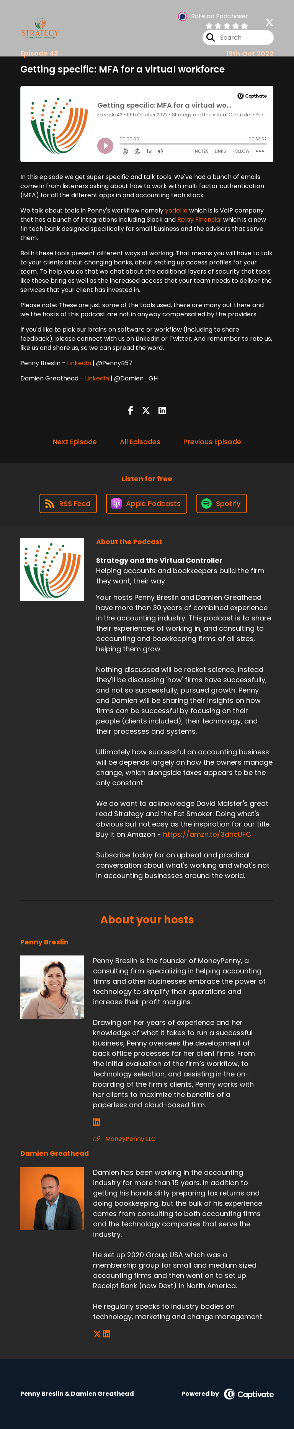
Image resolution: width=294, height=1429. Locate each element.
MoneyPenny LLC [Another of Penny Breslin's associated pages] (124, 1138)
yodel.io (176, 210)
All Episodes (140, 441)
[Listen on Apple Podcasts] (146, 504)
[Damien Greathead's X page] (97, 1334)
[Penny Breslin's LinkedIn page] (96, 1122)
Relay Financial (199, 219)
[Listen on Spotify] (221, 503)
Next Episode (75, 441)
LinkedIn (79, 363)
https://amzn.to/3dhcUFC (207, 834)
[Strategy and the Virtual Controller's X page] (269, 23)
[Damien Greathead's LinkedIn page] (106, 1334)
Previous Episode (212, 441)
